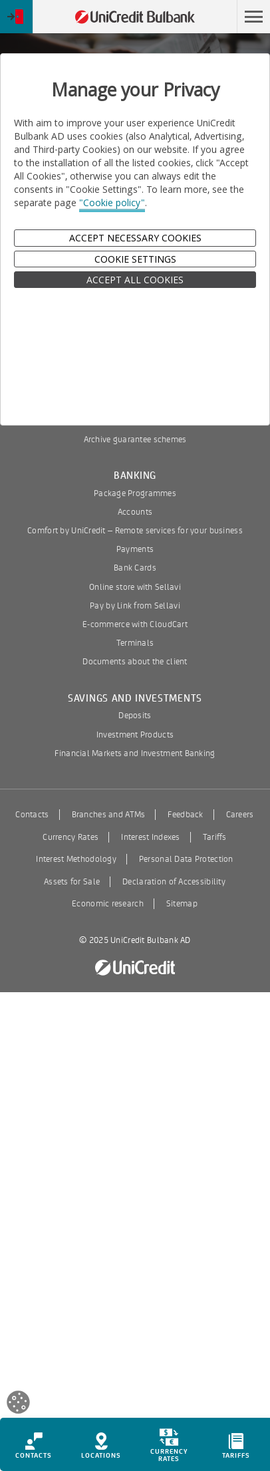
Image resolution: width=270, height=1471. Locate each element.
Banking (135, 475)
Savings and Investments (135, 698)
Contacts (32, 814)
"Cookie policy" (112, 202)
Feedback (185, 814)
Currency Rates (70, 837)
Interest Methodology (76, 859)
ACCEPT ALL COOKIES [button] (135, 279)
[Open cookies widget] (18, 1404)
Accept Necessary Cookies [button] (135, 237)
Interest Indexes (150, 837)
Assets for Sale (72, 881)
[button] (253, 16)
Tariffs (215, 837)
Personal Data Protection (186, 859)
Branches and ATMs (109, 814)
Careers (240, 814)
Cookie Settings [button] (135, 259)
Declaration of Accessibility (173, 881)
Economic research (108, 903)
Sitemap (182, 903)
